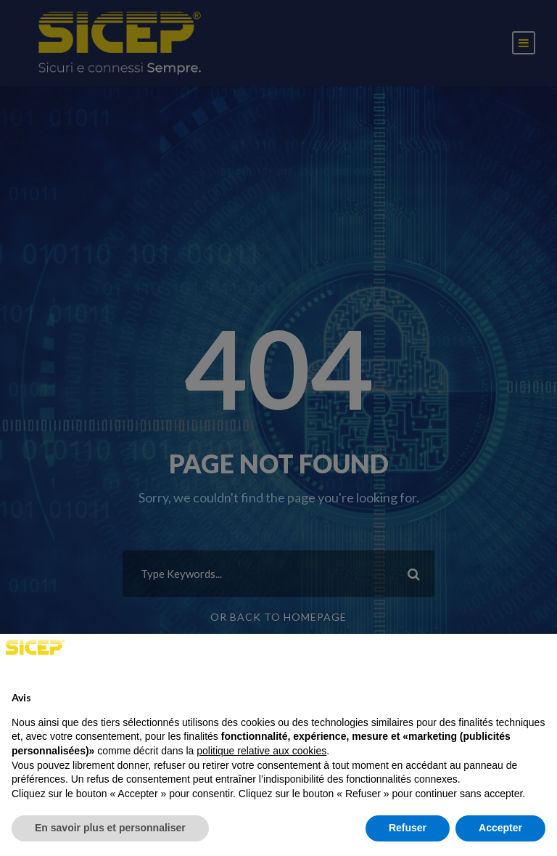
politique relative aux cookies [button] (261, 751)
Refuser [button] (407, 827)
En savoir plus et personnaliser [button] (110, 827)
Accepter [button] (500, 827)
